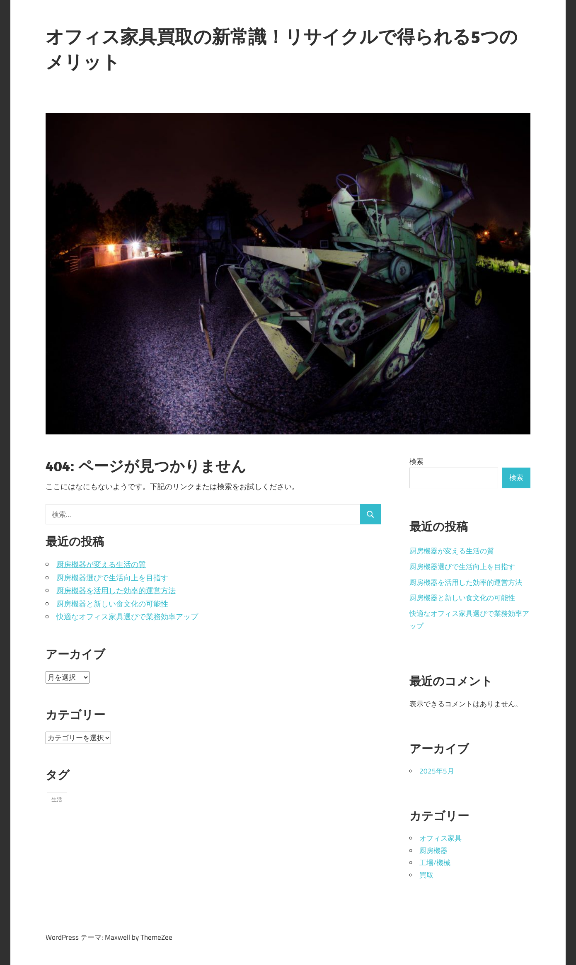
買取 (426, 875)
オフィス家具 (440, 838)
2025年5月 (436, 771)
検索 (416, 461)
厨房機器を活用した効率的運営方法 (116, 590)
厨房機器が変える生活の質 (101, 564)
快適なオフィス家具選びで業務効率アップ (127, 616)
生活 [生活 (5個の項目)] (56, 799)
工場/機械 (434, 862)
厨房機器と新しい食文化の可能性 (112, 603)
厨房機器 (433, 850)
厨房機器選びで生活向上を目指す (112, 577)
